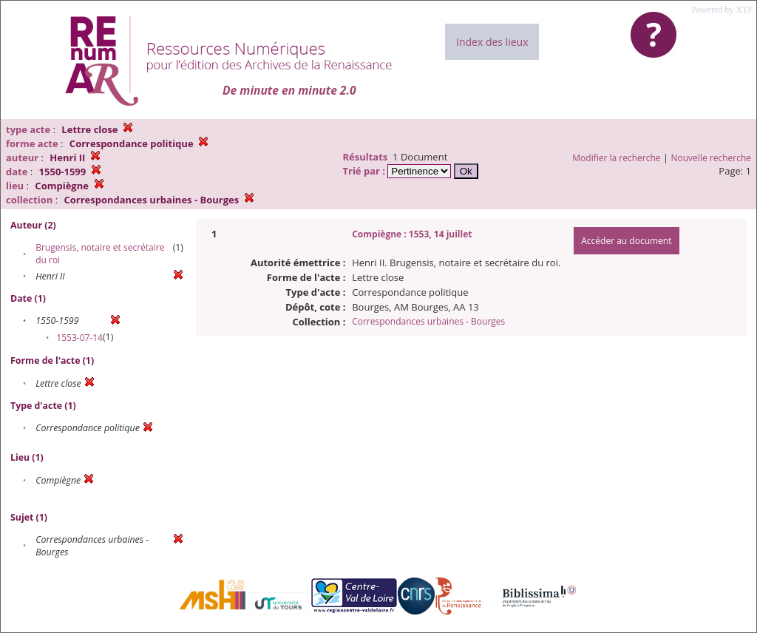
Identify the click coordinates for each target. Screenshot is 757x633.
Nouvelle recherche (711, 158)
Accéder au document (626, 240)
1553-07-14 (79, 337)
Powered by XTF (722, 9)
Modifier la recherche (616, 158)
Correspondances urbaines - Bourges (428, 321)
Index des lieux (492, 42)
